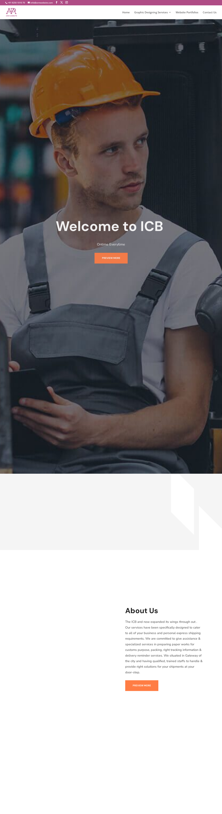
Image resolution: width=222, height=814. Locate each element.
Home (126, 12)
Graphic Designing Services (151, 12)
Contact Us (209, 12)
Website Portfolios (187, 12)
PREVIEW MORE (111, 250)
